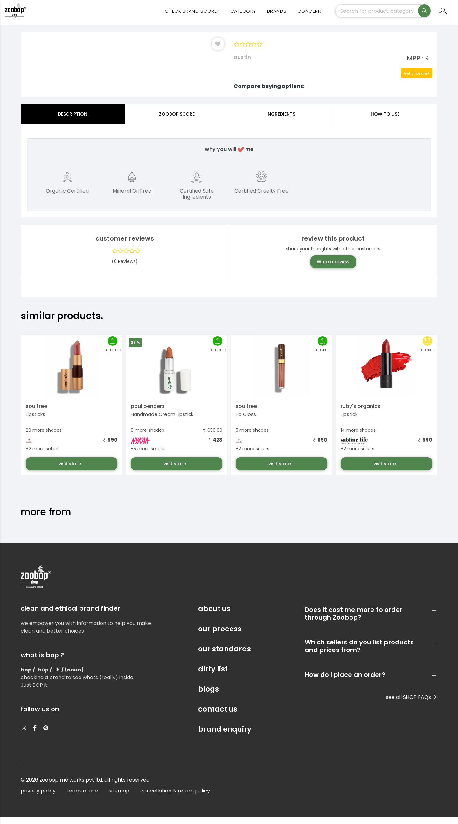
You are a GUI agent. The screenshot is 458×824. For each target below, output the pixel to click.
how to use (385, 121)
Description (72, 121)
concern (309, 16)
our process (219, 636)
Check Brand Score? (192, 16)
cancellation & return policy (175, 797)
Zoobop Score (177, 121)
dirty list (213, 676)
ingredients (281, 121)
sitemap (119, 797)
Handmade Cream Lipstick (162, 421)
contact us (217, 716)
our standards (224, 656)
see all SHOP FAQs (411, 704)
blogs (208, 696)
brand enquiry (224, 736)
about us (214, 616)
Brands (277, 16)
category (243, 16)
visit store (70, 470)
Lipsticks (35, 421)
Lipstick (349, 421)
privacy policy (38, 797)
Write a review (333, 269)
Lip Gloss (246, 421)
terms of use (82, 797)
